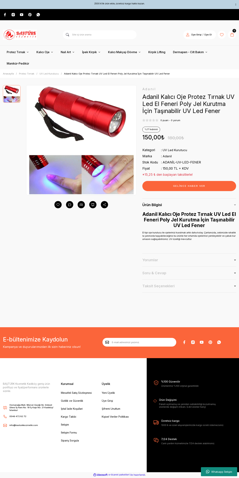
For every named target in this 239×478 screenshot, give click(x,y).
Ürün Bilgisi (152, 205)
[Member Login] (186, 35)
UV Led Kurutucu (175, 150)
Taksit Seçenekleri (158, 286)
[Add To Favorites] (58, 205)
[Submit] (107, 342)
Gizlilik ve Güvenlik (72, 401)
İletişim (65, 425)
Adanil (167, 157)
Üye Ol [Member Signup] (206, 35)
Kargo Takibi (68, 417)
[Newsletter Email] (139, 342)
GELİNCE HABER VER (189, 186)
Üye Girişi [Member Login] (195, 35)
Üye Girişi (107, 401)
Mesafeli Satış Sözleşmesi (76, 393)
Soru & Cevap (154, 273)
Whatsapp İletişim (219, 472)
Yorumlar (150, 260)
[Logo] (20, 35)
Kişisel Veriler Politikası (115, 417)
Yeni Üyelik (108, 393)
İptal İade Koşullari (72, 409)
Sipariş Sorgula (70, 441)
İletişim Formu (69, 433)
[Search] (100, 35)
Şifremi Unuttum (111, 409)
